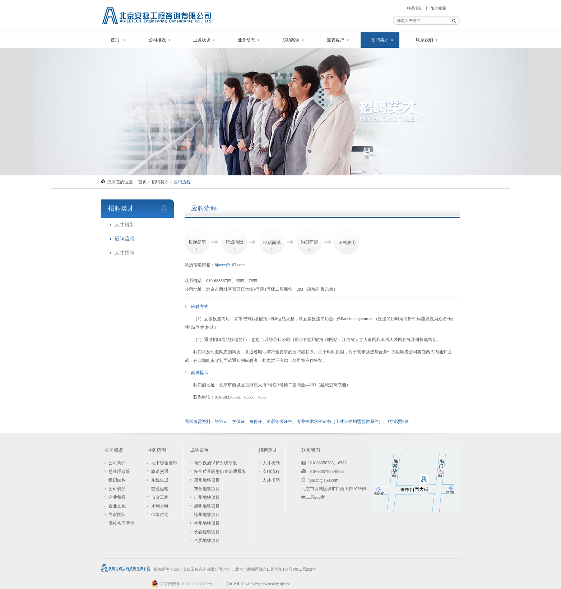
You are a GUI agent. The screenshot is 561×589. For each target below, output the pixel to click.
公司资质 (117, 488)
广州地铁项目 (207, 497)
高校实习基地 (121, 523)
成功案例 (291, 39)
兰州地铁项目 (207, 523)
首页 (115, 39)
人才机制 (125, 224)
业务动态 (246, 39)
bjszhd (285, 583)
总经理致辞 (119, 471)
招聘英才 (380, 39)
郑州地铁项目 (207, 480)
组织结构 (117, 480)
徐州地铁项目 (207, 514)
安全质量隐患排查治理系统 (220, 471)
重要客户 (335, 39)
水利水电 (159, 506)
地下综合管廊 (164, 462)
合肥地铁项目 (207, 540)
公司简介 (117, 462)
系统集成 (159, 480)
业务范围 (156, 450)
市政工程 (159, 497)
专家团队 (117, 514)
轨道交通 (159, 471)
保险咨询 (159, 514)
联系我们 (415, 8)
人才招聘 (125, 253)
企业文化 (117, 506)
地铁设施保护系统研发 (215, 462)
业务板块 (201, 39)
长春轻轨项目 (207, 531)
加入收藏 (438, 8)
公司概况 (157, 39)
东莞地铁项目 (207, 488)
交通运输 (159, 488)
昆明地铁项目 (207, 506)
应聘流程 (125, 238)
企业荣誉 (117, 497)
